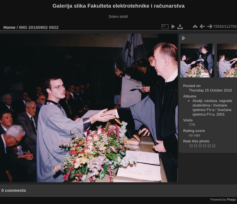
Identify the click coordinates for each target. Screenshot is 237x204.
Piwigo (231, 199)
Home (9, 27)
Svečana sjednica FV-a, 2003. (211, 112)
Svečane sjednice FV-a (209, 107)
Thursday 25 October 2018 (210, 90)
